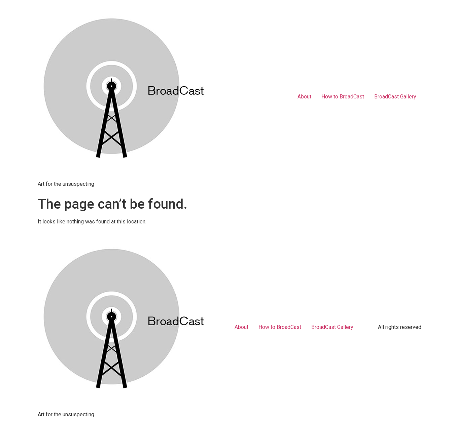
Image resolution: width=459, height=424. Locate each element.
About (304, 96)
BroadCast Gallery (395, 96)
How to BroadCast (342, 96)
